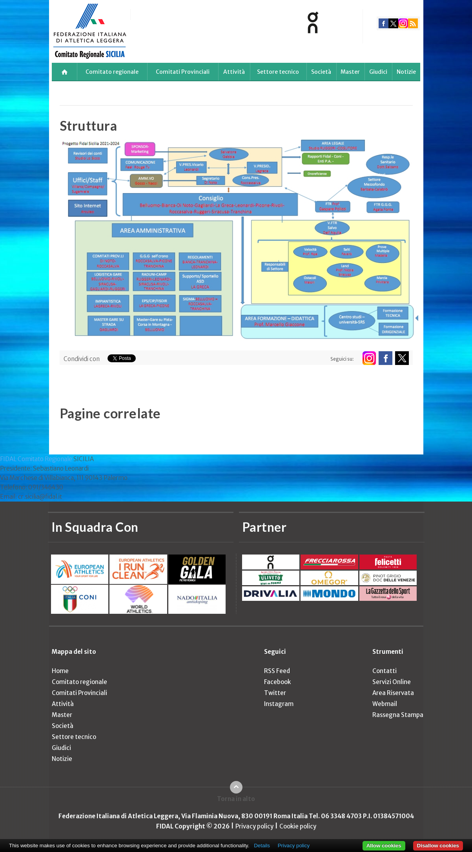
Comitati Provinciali (183, 71)
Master (350, 71)
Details (262, 845)
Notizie (406, 71)
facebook (383, 23)
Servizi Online (391, 682)
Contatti (384, 671)
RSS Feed (277, 671)
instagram (403, 23)
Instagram (278, 704)
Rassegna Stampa (397, 715)
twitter (393, 23)
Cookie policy (297, 826)
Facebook (277, 682)
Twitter (275, 693)
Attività (234, 71)
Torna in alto (236, 799)
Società (321, 71)
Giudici (378, 71)
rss (413, 23)
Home (60, 671)
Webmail (384, 704)
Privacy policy (254, 826)
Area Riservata (393, 693)
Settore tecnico (278, 71)
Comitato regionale (112, 71)
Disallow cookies (438, 845)
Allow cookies (383, 845)
